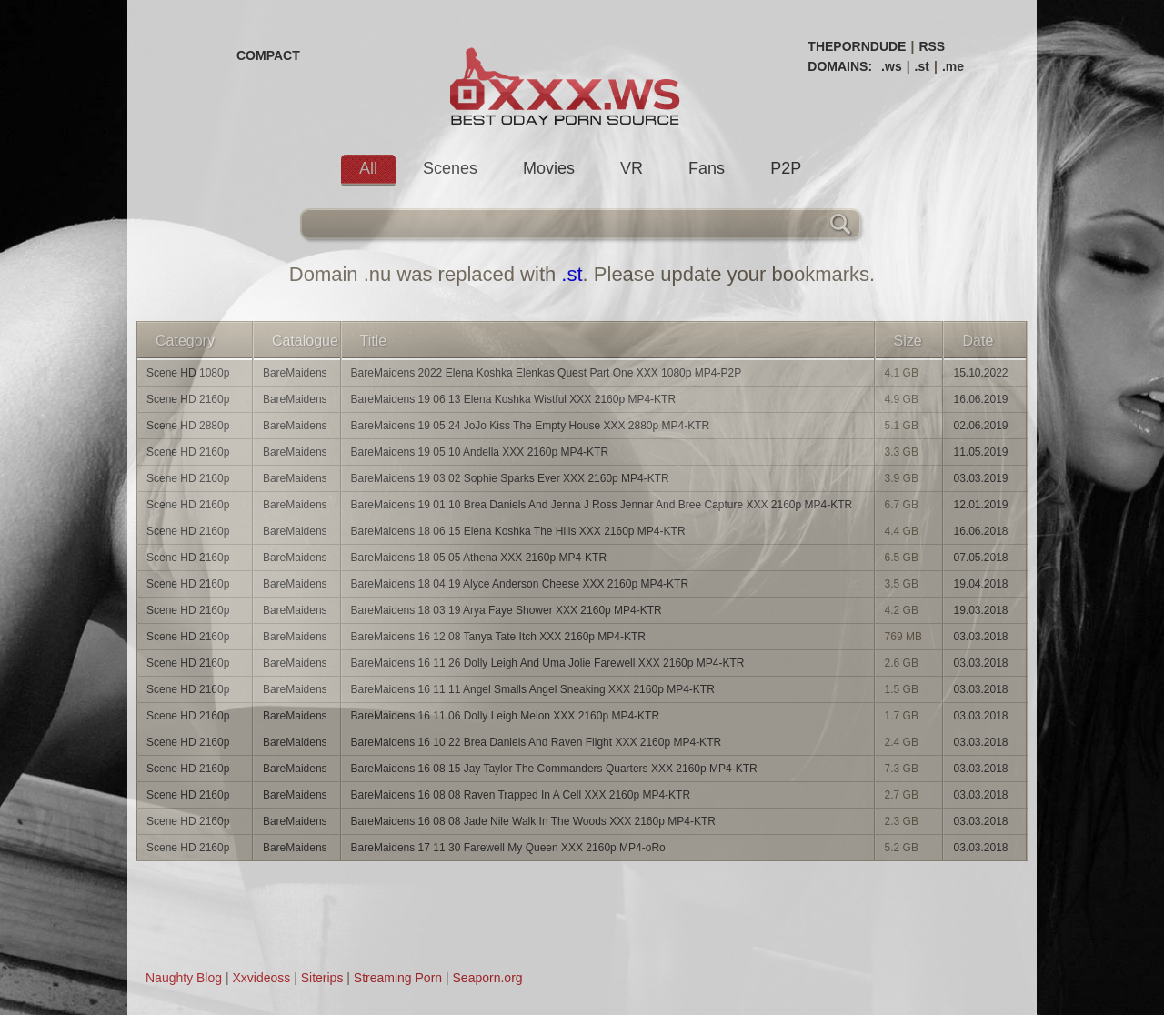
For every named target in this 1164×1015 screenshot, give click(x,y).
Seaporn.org (488, 977)
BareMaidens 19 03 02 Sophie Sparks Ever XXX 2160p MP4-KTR (510, 478)
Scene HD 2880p (187, 425)
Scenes (450, 168)
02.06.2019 (980, 425)
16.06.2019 (980, 399)
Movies (549, 168)
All (368, 168)
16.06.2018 (980, 531)
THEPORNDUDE (857, 46)
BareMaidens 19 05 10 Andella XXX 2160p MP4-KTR (480, 452)
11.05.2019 (980, 452)
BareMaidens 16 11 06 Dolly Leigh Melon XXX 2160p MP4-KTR (505, 715)
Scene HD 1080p (187, 373)
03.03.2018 (980, 636)
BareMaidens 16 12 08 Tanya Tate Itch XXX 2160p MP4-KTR (498, 636)
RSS (931, 46)
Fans (706, 168)
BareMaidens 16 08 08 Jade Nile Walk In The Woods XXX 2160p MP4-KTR (533, 821)
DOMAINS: (840, 66)
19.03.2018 (980, 610)
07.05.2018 (980, 557)
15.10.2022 (980, 373)
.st (922, 66)
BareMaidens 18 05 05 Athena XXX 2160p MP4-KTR (479, 557)
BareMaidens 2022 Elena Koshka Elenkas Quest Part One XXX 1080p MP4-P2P (546, 373)
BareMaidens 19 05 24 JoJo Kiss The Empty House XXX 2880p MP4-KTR (530, 425)
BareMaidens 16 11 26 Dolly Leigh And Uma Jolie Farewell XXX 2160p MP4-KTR (548, 663)
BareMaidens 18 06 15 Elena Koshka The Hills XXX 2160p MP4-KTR (518, 531)
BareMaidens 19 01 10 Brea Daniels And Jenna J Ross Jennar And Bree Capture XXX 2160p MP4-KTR (602, 504)
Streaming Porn (398, 977)
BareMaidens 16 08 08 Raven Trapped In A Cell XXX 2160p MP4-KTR (521, 795)
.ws (891, 66)
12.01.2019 (980, 504)
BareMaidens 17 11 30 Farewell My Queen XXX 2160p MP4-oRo (508, 847)
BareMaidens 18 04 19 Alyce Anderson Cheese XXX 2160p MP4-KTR (520, 584)
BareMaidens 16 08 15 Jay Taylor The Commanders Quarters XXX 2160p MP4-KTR (554, 768)
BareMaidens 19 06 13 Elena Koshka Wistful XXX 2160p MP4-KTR (514, 399)
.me (953, 66)
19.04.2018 (980, 584)
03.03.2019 (980, 478)
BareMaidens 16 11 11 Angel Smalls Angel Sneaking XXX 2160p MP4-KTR (533, 689)
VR (631, 168)
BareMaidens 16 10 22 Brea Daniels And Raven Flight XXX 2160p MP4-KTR (536, 742)
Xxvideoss (261, 977)
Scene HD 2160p (187, 399)
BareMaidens (295, 373)
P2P (785, 168)
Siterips (322, 977)
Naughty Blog (184, 977)
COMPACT (268, 55)
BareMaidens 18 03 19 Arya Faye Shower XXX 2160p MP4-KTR (506, 610)
